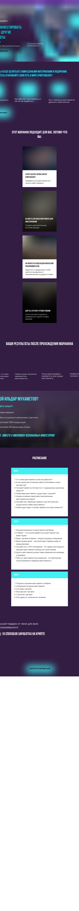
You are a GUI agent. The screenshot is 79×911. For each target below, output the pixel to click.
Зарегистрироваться (40, 669)
